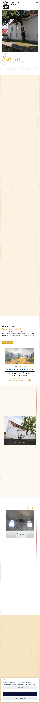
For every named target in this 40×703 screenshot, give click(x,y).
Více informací (7, 342)
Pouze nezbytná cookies (20, 698)
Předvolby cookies (20, 687)
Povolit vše (20, 694)
